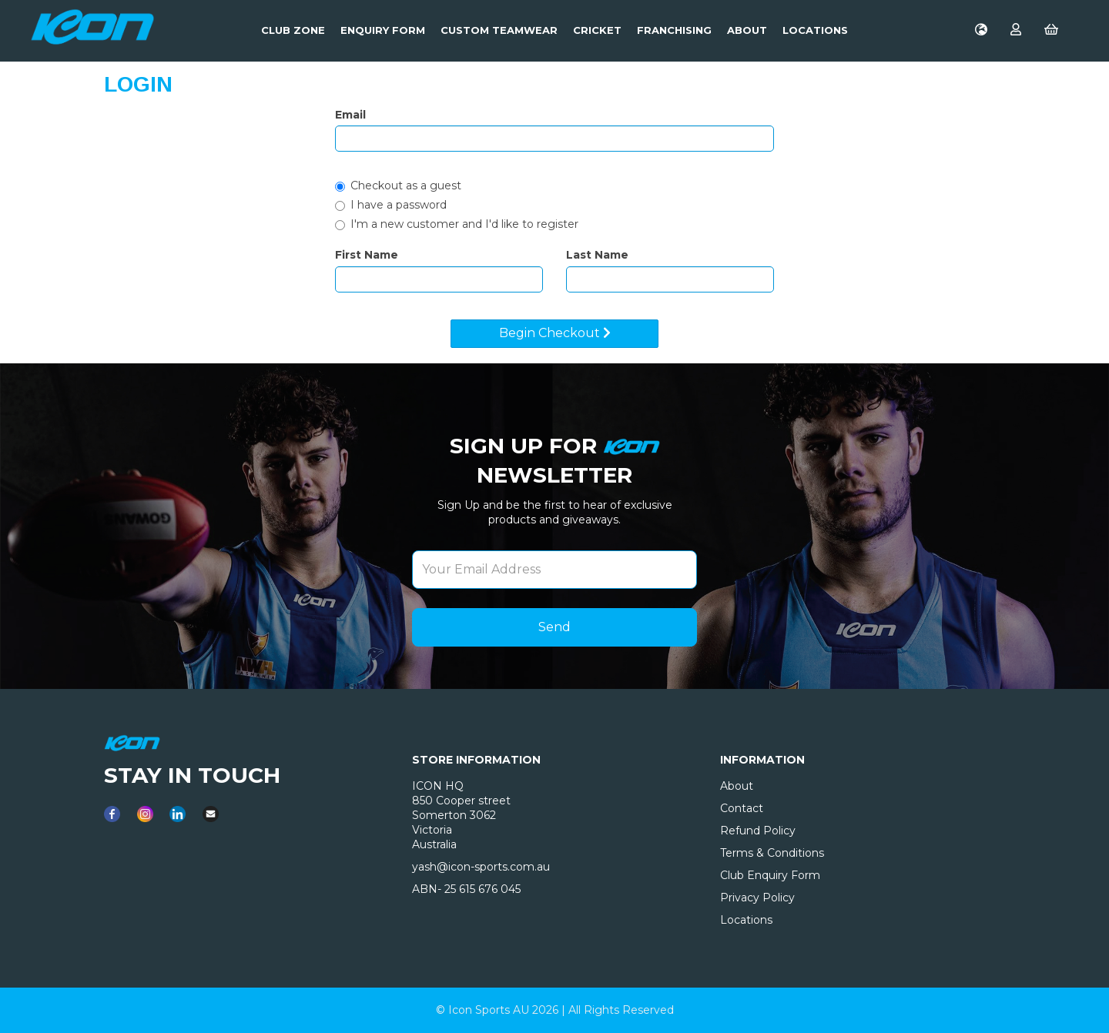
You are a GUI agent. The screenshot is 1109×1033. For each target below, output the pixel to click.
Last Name (597, 255)
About (747, 30)
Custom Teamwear (499, 30)
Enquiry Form (382, 30)
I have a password (391, 205)
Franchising (674, 30)
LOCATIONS (815, 30)
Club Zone (293, 30)
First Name (366, 255)
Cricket (597, 30)
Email (350, 115)
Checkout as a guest (398, 185)
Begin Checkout (555, 333)
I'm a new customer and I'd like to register (456, 224)
